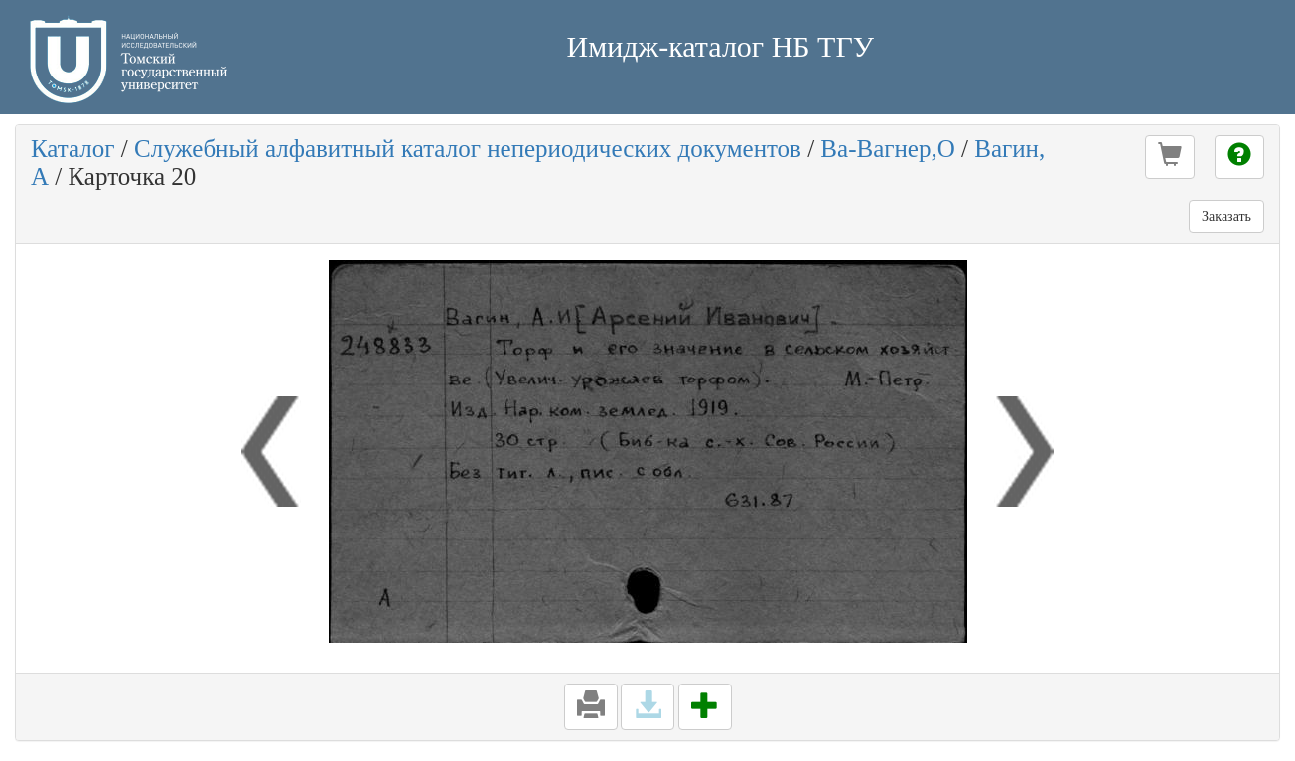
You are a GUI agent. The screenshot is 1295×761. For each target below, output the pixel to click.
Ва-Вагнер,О (887, 148)
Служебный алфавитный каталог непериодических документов (467, 148)
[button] (1170, 157)
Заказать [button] (1226, 216)
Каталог (73, 148)
